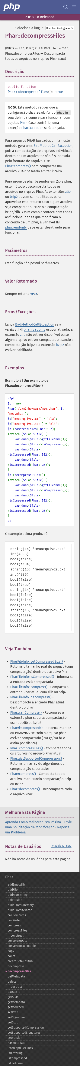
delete (12, 981)
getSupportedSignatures (24, 1033)
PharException (32, 128)
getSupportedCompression (26, 1027)
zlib (68, 192)
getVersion (15, 1038)
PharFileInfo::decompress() (30, 697)
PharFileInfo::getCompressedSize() (36, 661)
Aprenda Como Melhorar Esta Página (33, 822)
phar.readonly (16, 227)
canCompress (17, 915)
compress (14, 925)
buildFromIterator (20, 910)
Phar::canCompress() (26, 712)
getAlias (13, 997)
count (11, 956)
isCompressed (17, 1058)
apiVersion (15, 900)
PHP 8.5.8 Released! (40, 17)
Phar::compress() (18, 166)
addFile (13, 890)
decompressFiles (19, 971)
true (59, 92)
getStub (13, 1022)
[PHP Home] (11, 7)
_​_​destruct (15, 987)
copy (11, 951)
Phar (23, 123)
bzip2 (14, 197)
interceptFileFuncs (20, 1048)
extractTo (14, 992)
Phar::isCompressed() (26, 728)
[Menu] (74, 7)
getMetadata (16, 1002)
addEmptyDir (16, 884)
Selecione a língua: (29, 28)
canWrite (14, 920)
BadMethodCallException (53, 146)
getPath (13, 1012)
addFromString (18, 895)
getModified (16, 1007)
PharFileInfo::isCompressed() (32, 677)
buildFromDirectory (21, 905)
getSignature (16, 1017)
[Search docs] (65, 7)
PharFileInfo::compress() (28, 687)
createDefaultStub (20, 961)
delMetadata (16, 976)
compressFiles (17, 930)
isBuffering (15, 1053)
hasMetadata (17, 1043)
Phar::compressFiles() (26, 748)
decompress (16, 966)
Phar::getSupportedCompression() (36, 758)
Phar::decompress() (25, 789)
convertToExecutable (22, 946)
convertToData (17, 941)
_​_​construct (15, 935)
